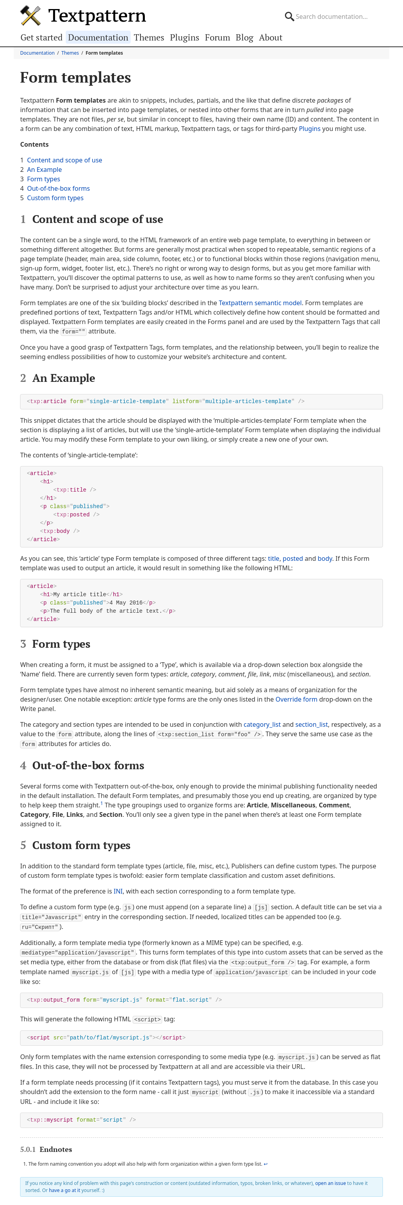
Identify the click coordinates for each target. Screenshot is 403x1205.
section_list (312, 724)
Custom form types (55, 197)
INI (118, 890)
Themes (149, 37)
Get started (41, 37)
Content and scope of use (64, 160)
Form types (43, 179)
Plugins (185, 37)
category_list (262, 724)
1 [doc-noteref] (101, 802)
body (325, 558)
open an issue (330, 1178)
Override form (296, 699)
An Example (44, 169)
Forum (217, 37)
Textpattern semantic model (260, 302)
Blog (244, 37)
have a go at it (64, 1185)
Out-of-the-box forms (58, 188)
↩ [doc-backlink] (266, 1159)
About (271, 37)
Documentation (98, 37)
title (273, 558)
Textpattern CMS (83, 15)
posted (293, 558)
